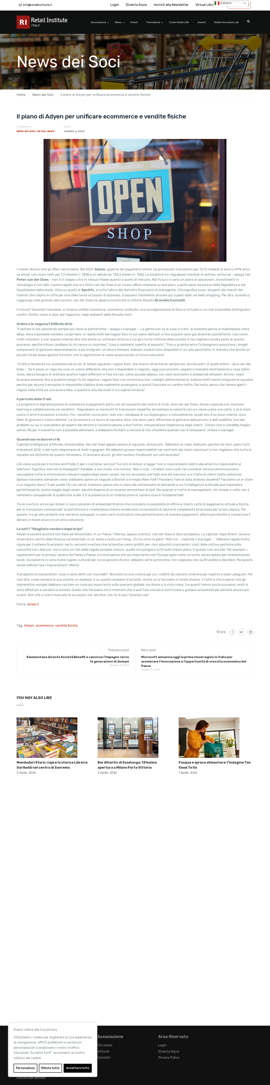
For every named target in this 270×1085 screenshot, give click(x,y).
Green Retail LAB (179, 22)
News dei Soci (26, 131)
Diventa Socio (136, 5)
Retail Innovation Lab (226, 22)
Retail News (45, 131)
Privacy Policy (168, 1057)
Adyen (29, 625)
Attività (103, 1051)
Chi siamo (104, 1045)
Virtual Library (206, 5)
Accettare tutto (77, 1068)
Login (114, 5)
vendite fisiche (66, 625)
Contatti (103, 1057)
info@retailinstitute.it (37, 5)
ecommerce (44, 625)
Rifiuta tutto (50, 1068)
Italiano (223, 3)
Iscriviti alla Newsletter (171, 5)
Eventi (134, 22)
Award (201, 22)
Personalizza (25, 1068)
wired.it (33, 604)
